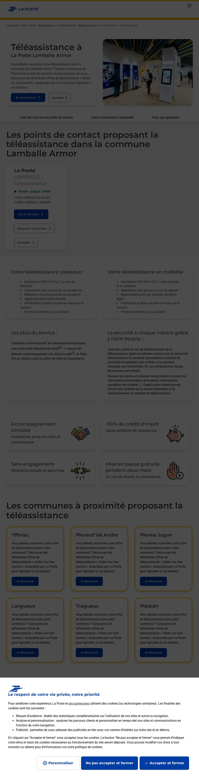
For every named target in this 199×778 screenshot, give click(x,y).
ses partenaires (79, 703)
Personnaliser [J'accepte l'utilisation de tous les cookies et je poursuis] (60, 763)
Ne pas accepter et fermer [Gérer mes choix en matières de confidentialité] (109, 763)
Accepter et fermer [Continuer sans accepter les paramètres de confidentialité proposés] (167, 763)
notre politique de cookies (84, 747)
